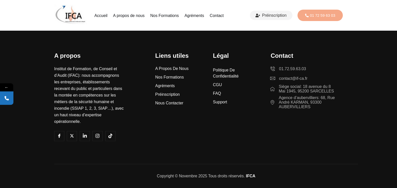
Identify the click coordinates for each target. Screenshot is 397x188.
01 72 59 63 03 (320, 15)
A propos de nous (129, 15)
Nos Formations (164, 15)
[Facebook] (59, 136)
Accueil (102, 15)
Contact (216, 15)
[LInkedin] (85, 136)
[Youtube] (72, 136)
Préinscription (271, 15)
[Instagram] (97, 136)
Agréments (193, 15)
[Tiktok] (110, 136)
